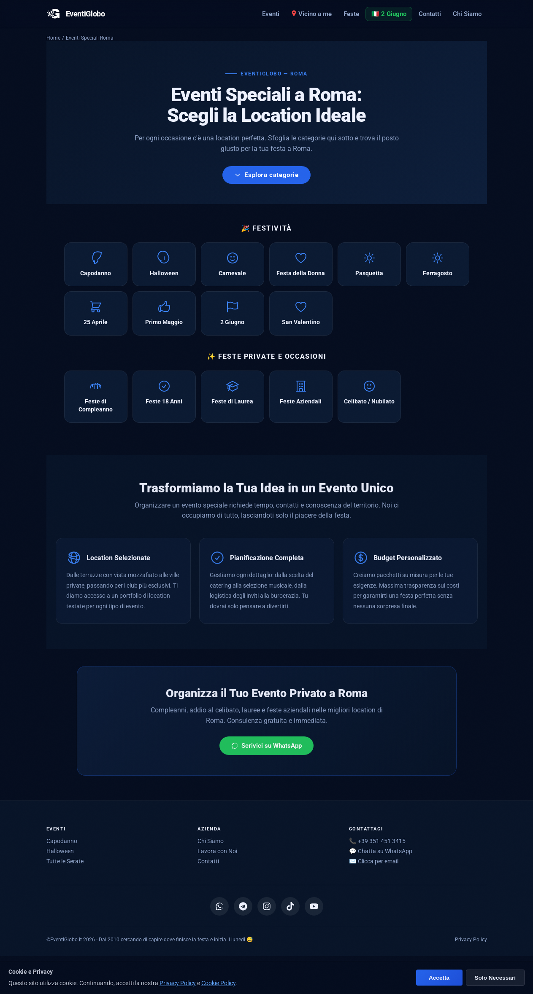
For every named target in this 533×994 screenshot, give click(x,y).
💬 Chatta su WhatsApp (380, 851)
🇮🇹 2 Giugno (388, 14)
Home (53, 38)
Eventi (270, 14)
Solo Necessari (495, 978)
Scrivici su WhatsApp (266, 750)
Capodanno (61, 841)
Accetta (439, 978)
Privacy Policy (471, 939)
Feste (351, 14)
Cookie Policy (218, 983)
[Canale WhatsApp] (219, 906)
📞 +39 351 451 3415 (377, 841)
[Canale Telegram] (243, 906)
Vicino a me (311, 14)
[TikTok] (290, 906)
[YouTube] (314, 906)
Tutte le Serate (65, 861)
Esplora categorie (266, 175)
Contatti (430, 14)
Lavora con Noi (217, 851)
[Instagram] (266, 906)
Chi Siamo (467, 14)
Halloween (60, 851)
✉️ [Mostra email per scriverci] (373, 861)
